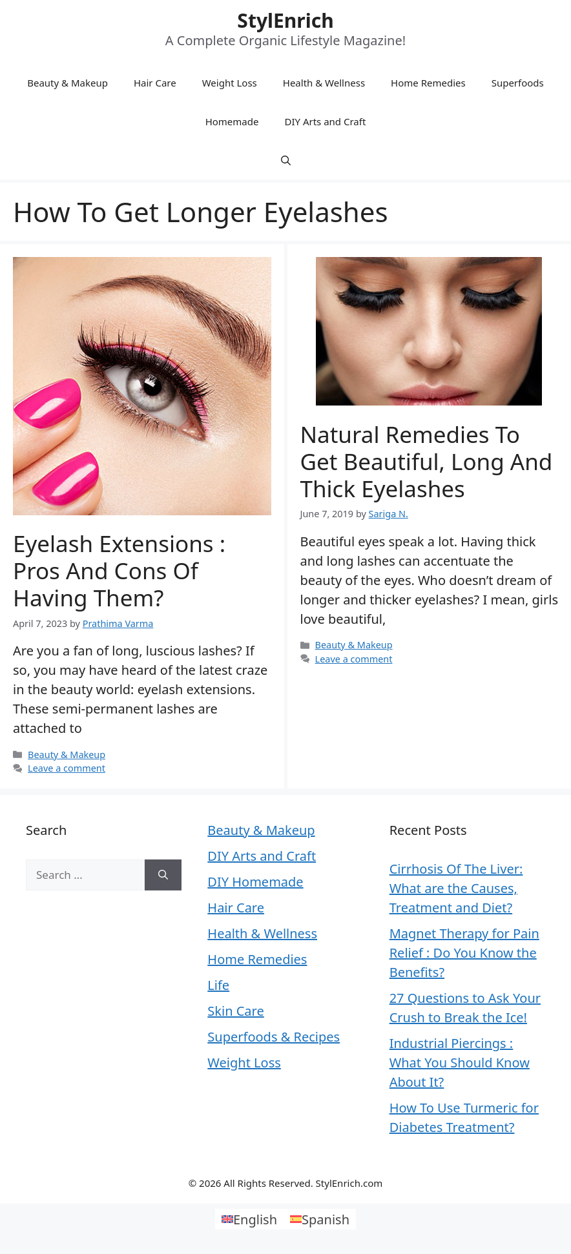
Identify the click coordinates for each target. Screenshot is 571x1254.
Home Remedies (428, 82)
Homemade (232, 121)
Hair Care (155, 82)
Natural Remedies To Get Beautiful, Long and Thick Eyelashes (426, 461)
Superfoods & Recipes (273, 1036)
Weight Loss (229, 82)
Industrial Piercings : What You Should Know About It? (459, 1062)
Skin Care (235, 1011)
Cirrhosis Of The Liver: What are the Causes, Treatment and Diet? (456, 888)
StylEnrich (285, 20)
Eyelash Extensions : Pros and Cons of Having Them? (119, 570)
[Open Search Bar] (286, 160)
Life (218, 985)
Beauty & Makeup (67, 82)
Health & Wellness (324, 82)
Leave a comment (66, 768)
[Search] (163, 874)
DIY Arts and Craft (325, 121)
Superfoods (518, 82)
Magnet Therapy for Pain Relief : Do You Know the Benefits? (464, 953)
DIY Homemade (255, 881)
